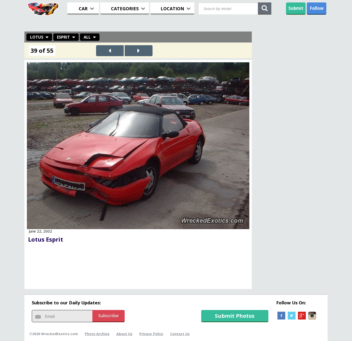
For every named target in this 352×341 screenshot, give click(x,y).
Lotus (36, 37)
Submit (295, 8)
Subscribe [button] (108, 316)
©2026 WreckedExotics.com (53, 333)
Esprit (63, 37)
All (87, 37)
